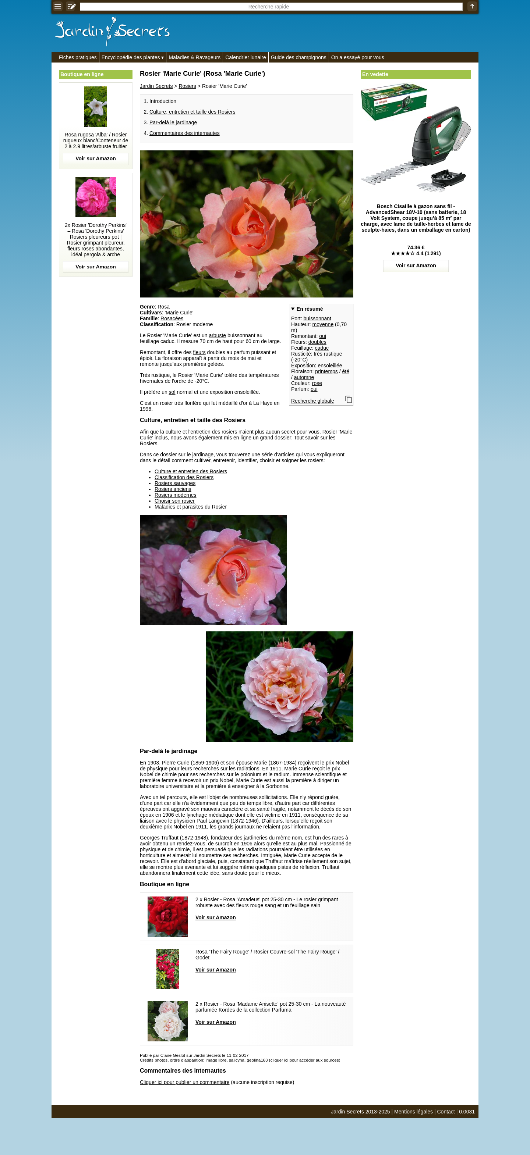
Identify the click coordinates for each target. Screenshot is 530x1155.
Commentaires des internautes (184, 133)
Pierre (169, 763)
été (345, 371)
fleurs (199, 352)
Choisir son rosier (175, 501)
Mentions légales (413, 1112)
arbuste (217, 335)
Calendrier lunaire (245, 57)
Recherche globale (312, 401)
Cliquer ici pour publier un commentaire (185, 1082)
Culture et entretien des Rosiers (191, 471)
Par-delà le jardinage (173, 122)
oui (322, 336)
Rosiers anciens (173, 489)
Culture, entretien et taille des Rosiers (192, 112)
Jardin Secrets (156, 86)
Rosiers (187, 86)
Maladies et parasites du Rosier (191, 507)
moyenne (323, 324)
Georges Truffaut (159, 838)
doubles (317, 342)
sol (172, 392)
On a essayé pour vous (357, 57)
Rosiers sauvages (175, 483)
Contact (446, 1112)
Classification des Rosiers (184, 477)
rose (317, 383)
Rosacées (171, 318)
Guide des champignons (298, 57)
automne (304, 377)
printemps (326, 371)
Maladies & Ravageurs (194, 57)
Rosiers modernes (176, 495)
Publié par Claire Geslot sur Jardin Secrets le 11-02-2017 (194, 1055)
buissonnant (317, 318)
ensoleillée (330, 365)
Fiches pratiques (78, 57)
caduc (322, 348)
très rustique (328, 354)
